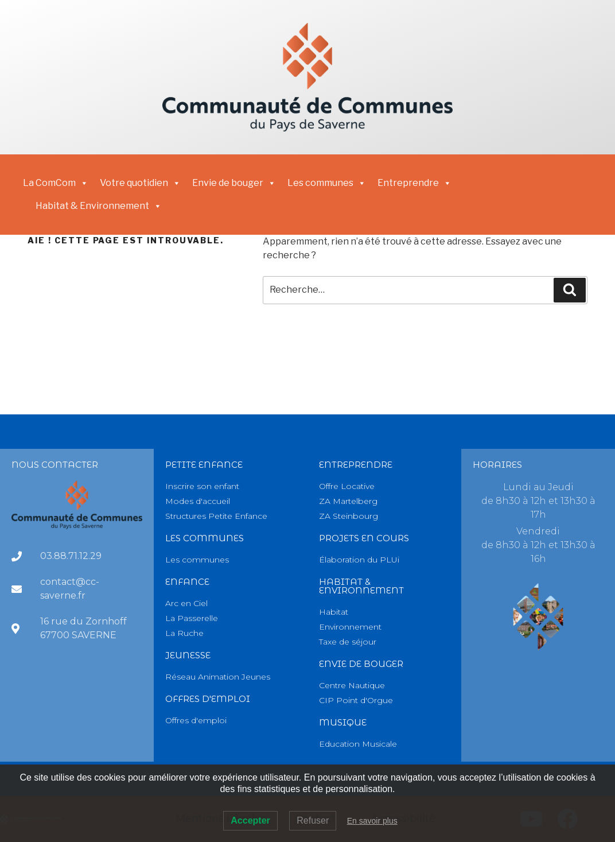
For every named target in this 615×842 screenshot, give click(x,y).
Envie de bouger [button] (234, 183)
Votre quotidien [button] (140, 183)
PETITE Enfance (204, 464)
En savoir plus (372, 820)
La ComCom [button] (55, 183)
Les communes (326, 183)
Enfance (187, 581)
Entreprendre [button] (414, 183)
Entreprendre (355, 464)
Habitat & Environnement (99, 206)
